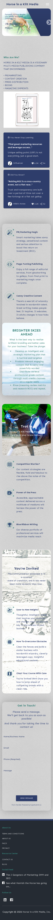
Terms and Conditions (13, 834)
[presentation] (25, 789)
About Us (6, 839)
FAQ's (4, 843)
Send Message (26, 798)
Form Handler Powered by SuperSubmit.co (26, 805)
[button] (4, 22)
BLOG (4, 864)
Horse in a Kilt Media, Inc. (37, 912)
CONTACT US (7, 859)
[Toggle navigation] (47, 4)
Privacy (6, 848)
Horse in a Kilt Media (22, 4)
